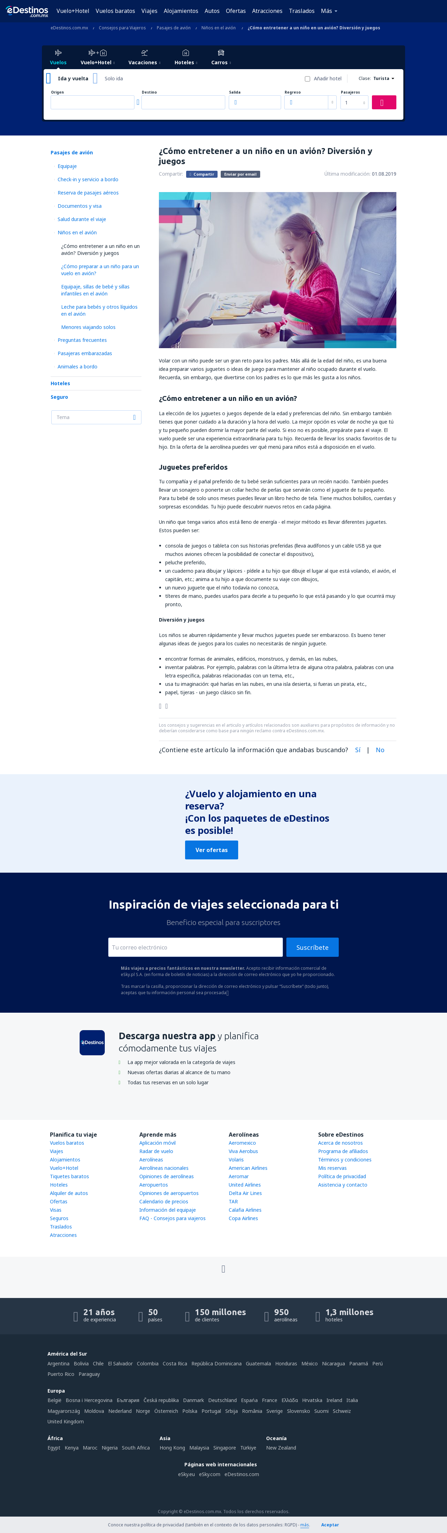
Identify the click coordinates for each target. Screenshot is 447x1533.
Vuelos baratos (115, 11)
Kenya (72, 1447)
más (304, 1525)
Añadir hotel (328, 78)
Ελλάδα (289, 1400)
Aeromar (239, 1176)
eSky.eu (186, 1474)
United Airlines (245, 1184)
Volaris (236, 1159)
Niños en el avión (77, 232)
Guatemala (258, 1363)
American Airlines (248, 1168)
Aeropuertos (153, 1184)
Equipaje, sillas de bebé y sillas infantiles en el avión (95, 290)
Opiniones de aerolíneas (166, 1176)
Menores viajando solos (88, 327)
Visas (55, 1209)
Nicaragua (333, 1363)
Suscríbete (312, 947)
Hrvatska (312, 1400)
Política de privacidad (342, 1176)
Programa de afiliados (343, 1151)
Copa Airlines (243, 1218)
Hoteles (60, 383)
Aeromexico (242, 1142)
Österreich (166, 1411)
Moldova (94, 1411)
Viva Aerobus (243, 1151)
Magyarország (63, 1411)
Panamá (358, 1363)
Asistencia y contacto (342, 1184)
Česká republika (161, 1400)
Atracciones (267, 11)
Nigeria (110, 1447)
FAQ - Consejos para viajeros (172, 1218)
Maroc (90, 1447)
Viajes (149, 11)
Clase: (365, 78)
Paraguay (89, 1374)
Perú (377, 1363)
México (309, 1363)
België (54, 1400)
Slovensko (298, 1411)
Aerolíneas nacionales (164, 1168)
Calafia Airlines (245, 1209)
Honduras (286, 1363)
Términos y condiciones (345, 1159)
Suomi (321, 1411)
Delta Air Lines (245, 1193)
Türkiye (248, 1447)
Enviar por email (240, 174)
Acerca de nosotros (340, 1142)
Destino (149, 92)
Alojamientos (181, 11)
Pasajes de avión (72, 152)
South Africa (136, 1447)
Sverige (274, 1411)
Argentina (58, 1363)
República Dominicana (216, 1363)
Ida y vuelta (73, 78)
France (269, 1400)
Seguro (59, 397)
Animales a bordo (77, 366)
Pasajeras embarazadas (85, 353)
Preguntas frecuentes (82, 340)
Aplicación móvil (157, 1142)
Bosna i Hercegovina (89, 1400)
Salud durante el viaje (82, 219)
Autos (212, 11)
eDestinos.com (242, 1474)
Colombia (148, 1363)
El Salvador (120, 1363)
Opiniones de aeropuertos (169, 1193)
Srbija (231, 1411)
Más (326, 11)
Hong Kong (172, 1447)
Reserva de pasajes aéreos (88, 192)
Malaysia (199, 1447)
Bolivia (81, 1363)
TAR (233, 1201)
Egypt (53, 1447)
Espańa (249, 1400)
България (128, 1400)
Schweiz (342, 1411)
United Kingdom (65, 1421)
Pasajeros (350, 92)
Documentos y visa (80, 206)
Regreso (293, 92)
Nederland (120, 1411)
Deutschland (222, 1400)
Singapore (224, 1447)
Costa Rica (175, 1363)
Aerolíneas (151, 1159)
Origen (57, 92)
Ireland (334, 1400)
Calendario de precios (163, 1201)
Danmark (193, 1400)
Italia (352, 1400)
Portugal (211, 1411)
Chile (98, 1363)
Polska (189, 1411)
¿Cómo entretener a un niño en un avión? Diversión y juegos (100, 249)
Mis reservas (332, 1168)
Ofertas (236, 11)
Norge (143, 1411)
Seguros (59, 1218)
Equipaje (67, 166)
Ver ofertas (212, 850)
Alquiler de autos (69, 1193)
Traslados (302, 11)
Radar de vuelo (156, 1151)
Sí (357, 750)
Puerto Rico (60, 1374)
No (380, 750)
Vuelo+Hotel (73, 11)
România (252, 1411)
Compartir (202, 174)
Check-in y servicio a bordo (88, 179)
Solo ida (114, 78)
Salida (235, 92)
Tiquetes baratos (69, 1176)
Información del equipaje (167, 1209)
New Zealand (281, 1447)
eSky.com (209, 1474)
